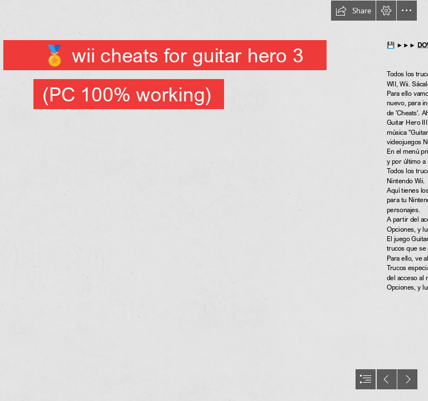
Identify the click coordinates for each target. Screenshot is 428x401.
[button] (353, 11)
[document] (214, 200)
